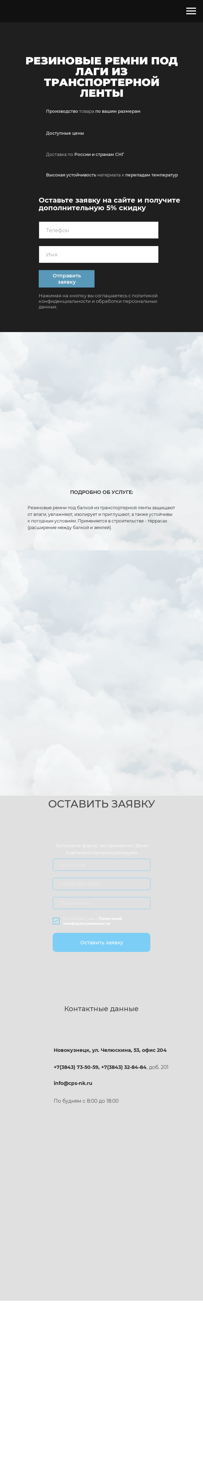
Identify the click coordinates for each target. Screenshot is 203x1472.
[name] (99, 254)
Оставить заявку (101, 942)
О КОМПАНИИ (98, 1344)
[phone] (99, 230)
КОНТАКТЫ (160, 1362)
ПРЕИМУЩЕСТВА (46, 1344)
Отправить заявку (67, 279)
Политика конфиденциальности (101, 1384)
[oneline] (101, 884)
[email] (101, 903)
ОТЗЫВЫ (99, 1362)
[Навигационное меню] (191, 11)
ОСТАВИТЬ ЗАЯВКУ (160, 1344)
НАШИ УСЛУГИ (40, 1362)
